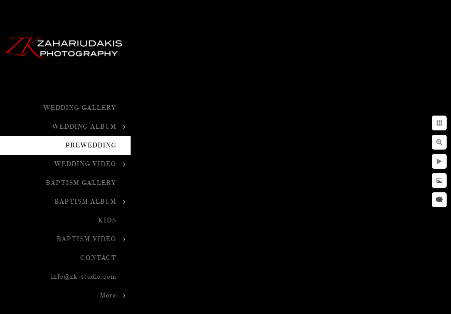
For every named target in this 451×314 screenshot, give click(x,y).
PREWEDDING (90, 145)
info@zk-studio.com (83, 277)
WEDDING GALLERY (79, 108)
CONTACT (98, 258)
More (108, 295)
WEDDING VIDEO (85, 164)
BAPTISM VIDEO (86, 239)
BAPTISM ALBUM (85, 202)
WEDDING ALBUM (84, 127)
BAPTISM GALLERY (81, 183)
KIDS (107, 220)
